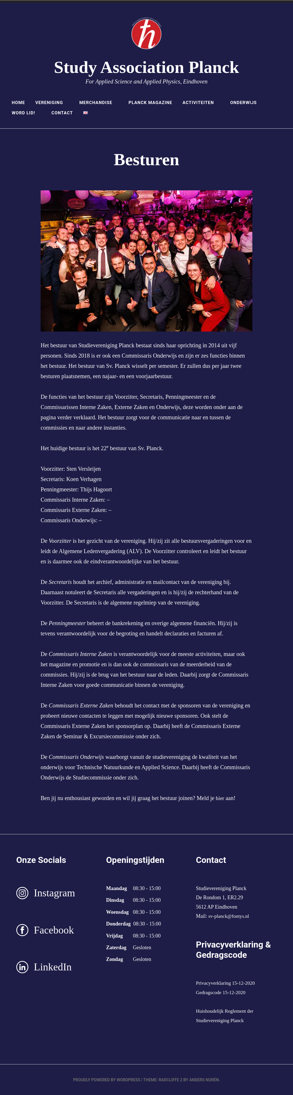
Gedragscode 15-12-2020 (222, 992)
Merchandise (98, 102)
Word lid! (26, 112)
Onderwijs (246, 102)
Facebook (54, 930)
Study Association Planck (146, 67)
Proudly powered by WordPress (106, 1079)
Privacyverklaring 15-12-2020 (227, 983)
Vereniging (52, 102)
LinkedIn (53, 967)
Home (18, 102)
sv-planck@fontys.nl (229, 916)
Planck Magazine (150, 102)
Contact (62, 112)
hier (221, 798)
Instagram (54, 893)
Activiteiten (201, 102)
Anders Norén (204, 1079)
